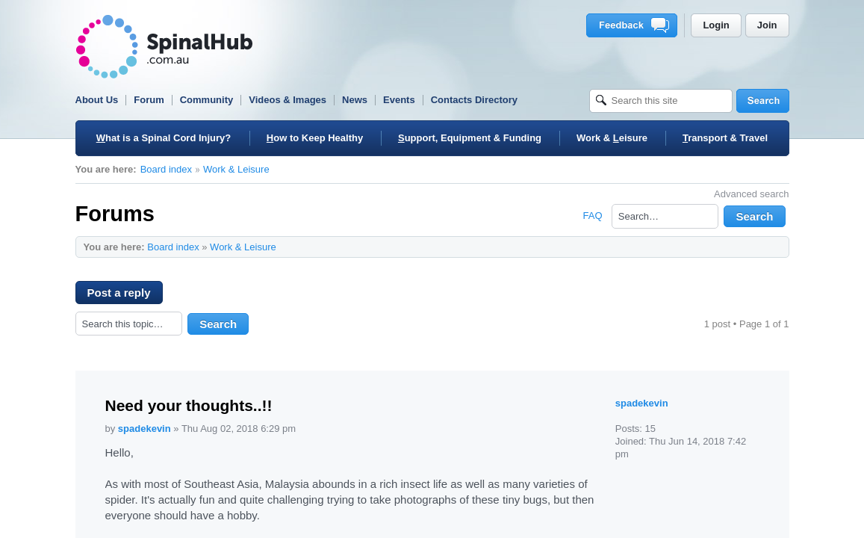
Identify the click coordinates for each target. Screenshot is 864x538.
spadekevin (144, 428)
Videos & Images (287, 99)
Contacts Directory (474, 99)
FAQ (592, 215)
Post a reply (125, 295)
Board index (166, 169)
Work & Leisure (236, 169)
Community (207, 99)
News (354, 99)
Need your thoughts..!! (189, 405)
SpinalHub (164, 46)
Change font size (770, 246)
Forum (149, 99)
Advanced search (751, 194)
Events (399, 99)
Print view (747, 246)
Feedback (634, 25)
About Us (97, 99)
